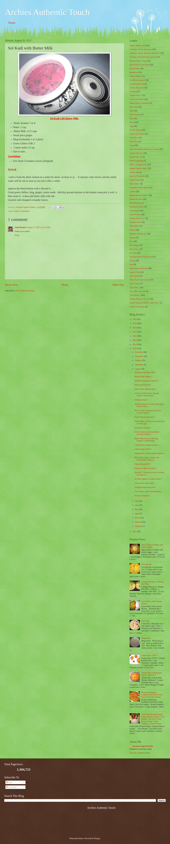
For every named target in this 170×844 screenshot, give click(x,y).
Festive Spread (135, 130)
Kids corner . (135, 184)
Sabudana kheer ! (141, 400)
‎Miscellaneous (135, 203)
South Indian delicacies (139, 268)
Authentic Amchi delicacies (140, 49)
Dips (131, 118)
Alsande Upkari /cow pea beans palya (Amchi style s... (149, 405)
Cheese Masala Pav (142, 464)
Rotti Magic (134, 245)
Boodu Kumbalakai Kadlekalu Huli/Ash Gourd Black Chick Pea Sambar (151, 694)
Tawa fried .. (135, 288)
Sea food (133, 253)
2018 (135, 328)
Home (11, 22)
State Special (135, 276)
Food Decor (134, 138)
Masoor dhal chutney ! (143, 376)
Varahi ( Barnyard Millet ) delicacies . (144, 303)
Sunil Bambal (20, 227)
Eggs (132, 126)
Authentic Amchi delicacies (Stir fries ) (145, 53)
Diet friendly (135, 115)
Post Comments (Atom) (25, 291)
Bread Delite (135, 68)
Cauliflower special (137, 80)
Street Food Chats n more (140, 280)
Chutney (133, 92)
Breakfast (133, 72)
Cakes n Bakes (135, 76)
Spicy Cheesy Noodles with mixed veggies (152, 546)
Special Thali (135, 272)
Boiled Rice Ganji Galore (140, 65)
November (139, 356)
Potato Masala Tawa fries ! (144, 417)
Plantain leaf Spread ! (138, 234)
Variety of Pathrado (137, 307)
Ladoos (132, 191)
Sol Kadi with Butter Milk (144, 372)
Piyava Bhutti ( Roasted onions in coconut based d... (147, 412)
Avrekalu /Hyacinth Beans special (143, 57)
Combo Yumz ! (136, 95)
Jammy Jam (134, 172)
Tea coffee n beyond (137, 291)
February (139, 522)
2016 (135, 336)
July (137, 501)
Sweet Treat (134, 284)
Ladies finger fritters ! (143, 449)
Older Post (118, 284)
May (137, 509)
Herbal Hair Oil (136, 157)
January (138, 526)
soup (131, 264)
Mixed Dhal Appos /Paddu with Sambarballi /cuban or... (146, 459)
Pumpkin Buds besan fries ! (145, 487)
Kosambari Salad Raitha (139, 188)
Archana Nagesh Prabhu (142, 746)
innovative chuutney (142, 428)
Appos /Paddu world (138, 45)
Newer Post (11, 284)
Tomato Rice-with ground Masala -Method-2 (151, 674)
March (138, 518)
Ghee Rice (145, 621)
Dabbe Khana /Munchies (139, 103)
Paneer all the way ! (137, 218)
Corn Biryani (146, 564)
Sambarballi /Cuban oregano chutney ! (149, 453)
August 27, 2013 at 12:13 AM (38, 227)
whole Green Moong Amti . (145, 389)
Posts (9, 782)
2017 (135, 332)
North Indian (135, 211)
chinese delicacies (137, 88)
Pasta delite (134, 226)
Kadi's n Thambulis (21, 211)
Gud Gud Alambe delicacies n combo (144, 149)
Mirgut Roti (146, 638)
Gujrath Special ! (136, 153)
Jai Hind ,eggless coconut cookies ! (148, 479)
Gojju (132, 145)
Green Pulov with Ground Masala (147, 491)
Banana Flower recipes (138, 61)
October (138, 360)
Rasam (132, 238)
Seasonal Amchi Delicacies (140, 257)
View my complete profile (140, 753)
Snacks (132, 261)
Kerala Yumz (135, 180)
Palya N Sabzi (135, 215)
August (138, 369)
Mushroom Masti (136, 207)
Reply (17, 235)
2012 (135, 532)
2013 (135, 349)
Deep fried (134, 107)
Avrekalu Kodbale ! (142, 496)
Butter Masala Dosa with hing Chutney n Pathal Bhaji (146, 439)
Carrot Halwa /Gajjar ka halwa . (146, 445)
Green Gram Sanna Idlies (144, 483)
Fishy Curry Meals (137, 134)
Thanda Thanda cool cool (139, 299)
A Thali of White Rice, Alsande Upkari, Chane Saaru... (146, 394)
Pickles (132, 230)
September (139, 365)
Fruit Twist (134, 142)
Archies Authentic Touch (47, 12)
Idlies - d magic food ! (138, 165)
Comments (11, 787)
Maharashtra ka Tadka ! (139, 195)
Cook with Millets (137, 99)
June (137, 505)
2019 (135, 323)
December (139, 352)
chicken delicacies (137, 84)
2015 (135, 340)
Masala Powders (136, 199)
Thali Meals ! (135, 295)
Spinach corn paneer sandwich (146, 381)
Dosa (132, 122)
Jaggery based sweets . (138, 168)
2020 (135, 319)
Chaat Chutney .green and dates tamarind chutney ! (146, 433)
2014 (135, 344)
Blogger (97, 838)
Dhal (131, 111)
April (137, 514)
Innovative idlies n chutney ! (145, 468)
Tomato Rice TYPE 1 (149, 655)
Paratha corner (135, 222)
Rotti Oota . (134, 249)
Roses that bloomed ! (142, 385)
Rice (131, 241)
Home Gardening (136, 161)
